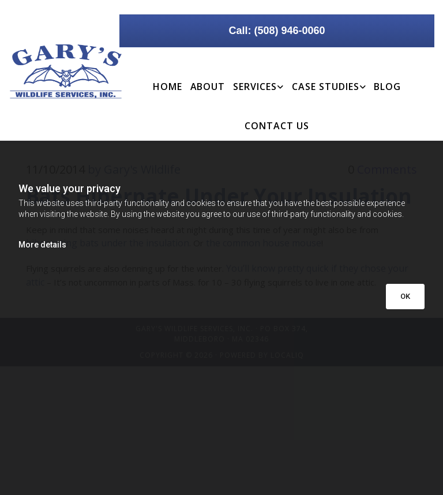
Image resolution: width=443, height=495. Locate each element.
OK (405, 296)
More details (42, 244)
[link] (258, 78)
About (208, 86)
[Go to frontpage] (55, 71)
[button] (276, 30)
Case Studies (325, 86)
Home (167, 86)
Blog (387, 86)
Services (255, 86)
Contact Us (277, 125)
